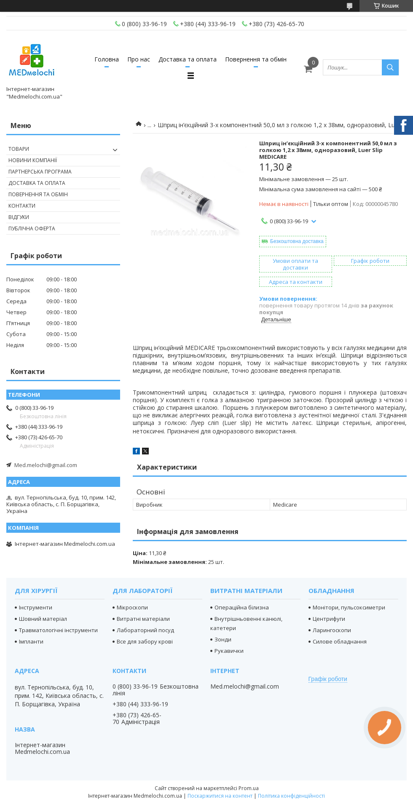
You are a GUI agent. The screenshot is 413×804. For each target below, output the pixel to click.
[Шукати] (390, 67)
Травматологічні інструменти (58, 630)
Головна (106, 59)
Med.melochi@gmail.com (45, 465)
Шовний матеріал (43, 618)
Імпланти (31, 641)
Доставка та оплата (187, 59)
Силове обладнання (340, 641)
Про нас (138, 59)
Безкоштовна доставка (297, 241)
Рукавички (229, 650)
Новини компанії (32, 160)
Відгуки (18, 217)
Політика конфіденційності (291, 795)
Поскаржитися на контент (220, 795)
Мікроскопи (132, 607)
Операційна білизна (242, 607)
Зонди (223, 639)
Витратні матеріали (143, 618)
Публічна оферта (31, 228)
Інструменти (35, 607)
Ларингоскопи (332, 630)
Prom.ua (249, 788)
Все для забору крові (145, 641)
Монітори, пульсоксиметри (349, 607)
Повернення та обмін (256, 59)
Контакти (21, 205)
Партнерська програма (40, 171)
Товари (18, 148)
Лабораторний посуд (145, 630)
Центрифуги (329, 618)
